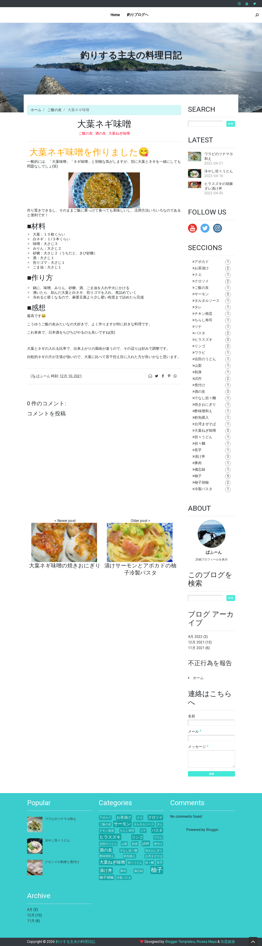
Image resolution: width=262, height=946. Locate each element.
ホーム (36, 110)
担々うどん (203, 437)
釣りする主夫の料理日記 (131, 55)
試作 (198, 378)
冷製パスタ (203, 489)
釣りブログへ (137, 15)
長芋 (198, 450)
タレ (198, 307)
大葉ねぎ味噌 (119, 133)
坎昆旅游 (228, 942)
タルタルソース (207, 300)
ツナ (198, 326)
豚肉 (198, 463)
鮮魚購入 (201, 417)
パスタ (199, 333)
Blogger (212, 830)
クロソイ (201, 281)
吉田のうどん (205, 359)
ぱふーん (214, 552)
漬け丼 (199, 456)
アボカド (201, 262)
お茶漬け (201, 268)
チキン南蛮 (203, 313)
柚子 (198, 476)
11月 (31, 921)
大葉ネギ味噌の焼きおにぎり (65, 565)
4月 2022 (195, 637)
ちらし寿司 (203, 320)
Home (115, 15)
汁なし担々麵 (205, 398)
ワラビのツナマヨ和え (60, 819)
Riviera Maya (206, 942)
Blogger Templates (180, 942)
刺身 (198, 372)
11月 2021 (196, 648)
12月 (31, 915)
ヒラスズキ (203, 339)
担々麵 (199, 443)
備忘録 (199, 469)
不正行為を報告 (210, 663)
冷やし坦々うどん (218, 171)
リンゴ (199, 346)
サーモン (201, 294)
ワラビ (199, 352)
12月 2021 (196, 642)
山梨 (198, 365)
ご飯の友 (54, 110)
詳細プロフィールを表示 (212, 559)
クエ (198, 274)
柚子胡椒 (201, 482)
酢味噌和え (203, 411)
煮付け (199, 385)
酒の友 (101, 133)
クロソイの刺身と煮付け (62, 862)
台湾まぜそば (205, 424)
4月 (30, 909)
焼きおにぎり (205, 404)
